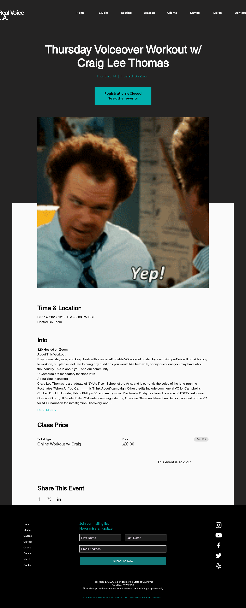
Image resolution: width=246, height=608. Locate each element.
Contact (28, 565)
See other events (123, 98)
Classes (28, 541)
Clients (27, 547)
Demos (27, 553)
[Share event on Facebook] (39, 499)
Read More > (46, 410)
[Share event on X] (49, 499)
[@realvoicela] (218, 525)
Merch (27, 559)
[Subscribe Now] (122, 561)
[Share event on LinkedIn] (59, 499)
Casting (28, 535)
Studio (27, 530)
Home (27, 524)
